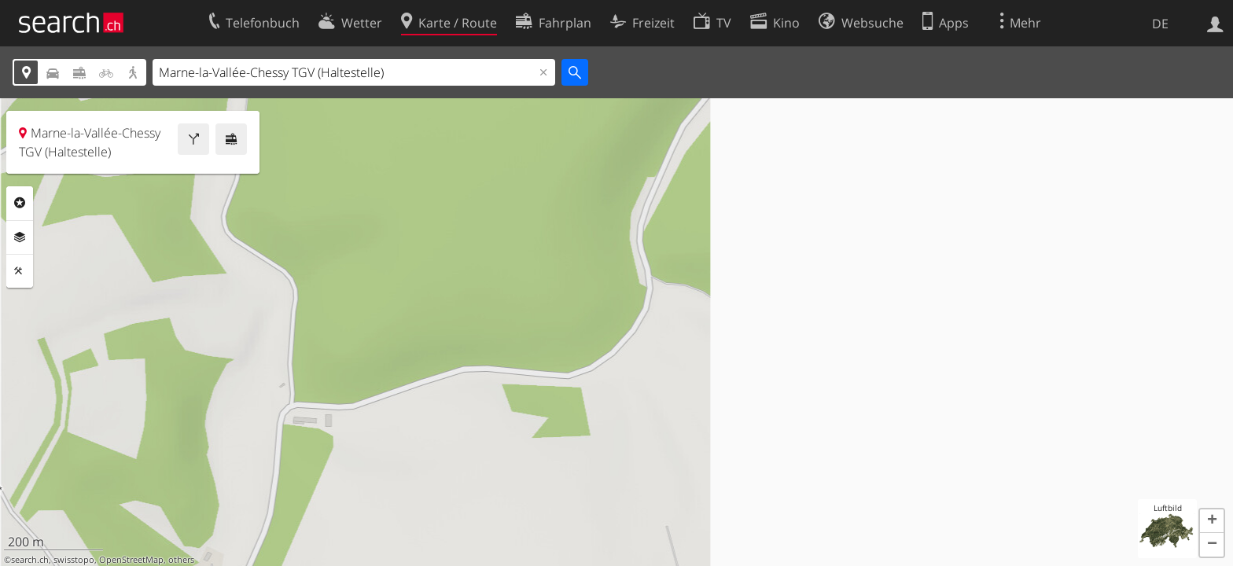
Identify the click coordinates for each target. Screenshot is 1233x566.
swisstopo (73, 559)
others (181, 559)
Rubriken (19, 202)
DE (1160, 23)
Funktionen (19, 271)
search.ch (30, 559)
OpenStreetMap (131, 559)
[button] (1212, 521)
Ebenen (19, 237)
